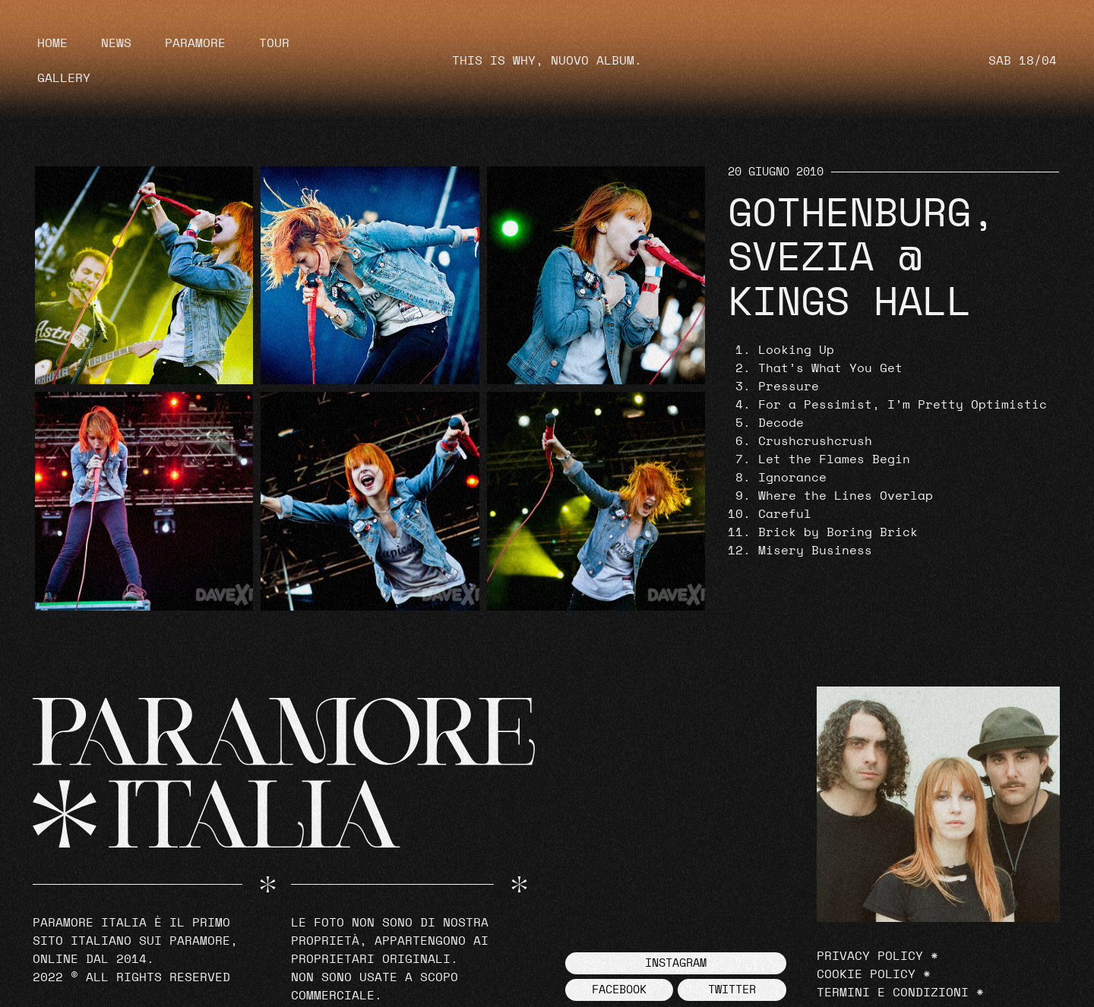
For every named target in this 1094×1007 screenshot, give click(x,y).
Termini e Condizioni (893, 992)
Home (52, 43)
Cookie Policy (866, 974)
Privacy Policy (870, 956)
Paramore (195, 43)
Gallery (63, 78)
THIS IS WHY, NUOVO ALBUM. (547, 61)
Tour (274, 43)
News (116, 43)
